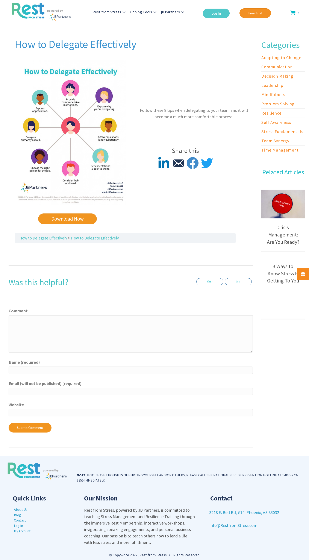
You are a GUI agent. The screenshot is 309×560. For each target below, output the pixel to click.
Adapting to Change (281, 57)
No (238, 281)
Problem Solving (278, 103)
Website (16, 404)
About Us (20, 509)
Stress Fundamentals (282, 131)
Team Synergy (275, 140)
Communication (277, 66)
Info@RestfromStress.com (233, 525)
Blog (17, 515)
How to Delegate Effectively (43, 238)
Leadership (272, 85)
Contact (20, 520)
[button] (216, 13)
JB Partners (170, 12)
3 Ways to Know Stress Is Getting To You (283, 273)
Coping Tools (141, 12)
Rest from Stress (107, 12)
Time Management (280, 150)
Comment (18, 310)
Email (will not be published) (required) (45, 383)
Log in (18, 525)
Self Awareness (276, 122)
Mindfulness (273, 94)
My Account (22, 531)
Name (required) (24, 362)
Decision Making (277, 76)
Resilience (271, 113)
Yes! (209, 281)
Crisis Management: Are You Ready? (283, 234)
